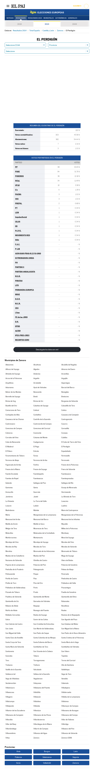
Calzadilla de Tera (68, 406)
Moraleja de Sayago (40, 542)
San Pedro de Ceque (41, 633)
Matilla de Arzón (12, 524)
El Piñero (9, 451)
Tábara (36, 656)
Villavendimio (11, 733)
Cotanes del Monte (40, 438)
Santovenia (10, 651)
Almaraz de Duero (68, 369)
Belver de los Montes (13, 392)
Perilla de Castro (12, 579)
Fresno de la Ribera (13, 469)
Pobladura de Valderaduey (15, 588)
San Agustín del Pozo (69, 620)
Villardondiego (11, 729)
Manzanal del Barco (40, 519)
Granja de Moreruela (69, 488)
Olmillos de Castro (40, 560)
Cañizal (36, 410)
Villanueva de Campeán (14, 715)
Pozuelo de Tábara (13, 592)
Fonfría (36, 465)
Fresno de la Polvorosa (69, 465)
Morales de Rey (11, 547)
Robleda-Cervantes (13, 615)
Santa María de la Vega (70, 642)
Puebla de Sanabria (68, 592)
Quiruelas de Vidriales (41, 601)
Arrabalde (37, 383)
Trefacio (36, 665)
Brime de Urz (38, 401)
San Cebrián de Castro (14, 624)
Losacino (64, 501)
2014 (47, 24)
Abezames (9, 365)
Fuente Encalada (12, 474)
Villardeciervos (39, 720)
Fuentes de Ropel (12, 478)
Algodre (36, 369)
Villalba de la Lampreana (70, 697)
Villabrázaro (10, 688)
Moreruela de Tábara (69, 551)
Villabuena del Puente (41, 688)
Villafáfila (36, 692)
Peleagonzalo (38, 569)
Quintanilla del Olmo (69, 597)
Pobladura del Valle (68, 583)
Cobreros (9, 433)
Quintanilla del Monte (41, 597)
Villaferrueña (66, 692)
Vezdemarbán (11, 683)
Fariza (35, 456)
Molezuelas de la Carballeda (44, 533)
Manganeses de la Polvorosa (72, 515)
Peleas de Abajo (67, 569)
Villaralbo (9, 720)
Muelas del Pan (39, 556)
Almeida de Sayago (13, 374)
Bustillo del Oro (11, 406)
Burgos (47, 751)
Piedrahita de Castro (69, 579)
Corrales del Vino (12, 438)
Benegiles (65, 392)
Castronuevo (10, 424)
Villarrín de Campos (40, 729)
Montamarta (38, 538)
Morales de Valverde (69, 547)
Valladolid (47, 763)
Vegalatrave (37, 679)
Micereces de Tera (40, 529)
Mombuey (65, 533)
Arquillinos (9, 383)
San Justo (9, 629)
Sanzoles (9, 656)
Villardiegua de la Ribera (42, 724)
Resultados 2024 (35, 18)
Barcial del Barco (67, 387)
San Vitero (65, 651)
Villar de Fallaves (67, 720)
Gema (35, 488)
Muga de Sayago (67, 556)
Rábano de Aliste (12, 606)
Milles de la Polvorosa (69, 529)
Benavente (37, 392)
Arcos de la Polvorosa (14, 378)
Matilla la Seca (38, 524)
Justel (35, 497)
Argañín (36, 378)
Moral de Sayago (67, 538)
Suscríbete (77, 6)
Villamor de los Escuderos (15, 711)
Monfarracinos (11, 538)
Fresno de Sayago (40, 469)
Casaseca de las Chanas (15, 419)
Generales (72, 18)
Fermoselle (65, 456)
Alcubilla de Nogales (69, 365)
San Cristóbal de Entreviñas (43, 624)
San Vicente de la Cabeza (43, 651)
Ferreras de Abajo (12, 460)
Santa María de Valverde (15, 647)
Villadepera (65, 688)
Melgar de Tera (11, 529)
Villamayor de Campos (69, 706)
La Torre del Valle (40, 501)
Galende (9, 483)
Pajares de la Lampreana (15, 565)
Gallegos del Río (67, 483)
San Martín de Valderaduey (43, 629)
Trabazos (9, 665)
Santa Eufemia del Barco (42, 642)
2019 (19, 24)
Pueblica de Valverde (13, 597)
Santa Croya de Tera (13, 642)
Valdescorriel (10, 674)
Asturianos (10, 387)
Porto (35, 588)
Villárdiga (64, 724)
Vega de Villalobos (12, 679)
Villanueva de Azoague (69, 711)
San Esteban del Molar (69, 624)
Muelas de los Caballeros (15, 556)
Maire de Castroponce (69, 510)
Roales (63, 610)
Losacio (8, 506)
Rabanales (65, 601)
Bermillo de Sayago (13, 397)
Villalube (36, 706)
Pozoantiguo (66, 588)
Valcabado (37, 670)
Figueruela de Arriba (13, 465)
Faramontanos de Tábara (15, 456)
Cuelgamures (38, 442)
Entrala (36, 451)
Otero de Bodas (67, 560)
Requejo (36, 606)
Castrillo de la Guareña (41, 419)
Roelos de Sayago (40, 615)
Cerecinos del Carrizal (41, 428)
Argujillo (64, 378)
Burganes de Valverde (69, 401)
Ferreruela (65, 460)
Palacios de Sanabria (69, 565)
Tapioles (64, 656)
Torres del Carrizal (68, 660)
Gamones (9, 488)
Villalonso (65, 701)
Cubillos (64, 438)
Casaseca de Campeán (70, 415)
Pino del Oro (38, 583)
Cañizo (63, 410)
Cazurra (64, 424)
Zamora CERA (66, 738)
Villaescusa (10, 692)
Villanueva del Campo (69, 715)
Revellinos (65, 606)
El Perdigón (65, 447)
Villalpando (10, 706)
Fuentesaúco (66, 474)
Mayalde (64, 524)
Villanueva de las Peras (42, 715)
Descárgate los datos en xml (47, 349)
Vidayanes (37, 683)
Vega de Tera (66, 674)
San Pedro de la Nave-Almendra (73, 633)
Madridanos (10, 510)
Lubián (36, 506)
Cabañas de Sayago (40, 406)
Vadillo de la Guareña (13, 670)
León (76, 751)
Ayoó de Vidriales (39, 387)
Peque (35, 574)
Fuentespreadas (67, 478)
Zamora (36, 738)
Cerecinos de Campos (14, 428)
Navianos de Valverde (14, 560)
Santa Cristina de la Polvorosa (72, 638)
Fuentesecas (38, 478)
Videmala (64, 683)
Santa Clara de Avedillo (14, 638)
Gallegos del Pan (39, 483)
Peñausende (10, 574)
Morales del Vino (67, 542)
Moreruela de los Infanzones (44, 551)
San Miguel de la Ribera (70, 629)
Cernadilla (65, 428)
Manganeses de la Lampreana (44, 515)
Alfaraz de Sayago (12, 369)
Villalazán (37, 697)
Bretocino (65, 397)
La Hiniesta (10, 501)
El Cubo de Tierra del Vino (71, 442)
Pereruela (65, 574)
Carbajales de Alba (13, 415)
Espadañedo (66, 451)
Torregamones (39, 660)
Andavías (36, 374)
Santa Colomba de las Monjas (44, 638)
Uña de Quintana (67, 665)
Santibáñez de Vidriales (70, 647)
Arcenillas (65, 374)
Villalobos (37, 701)
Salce (8, 620)
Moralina (9, 551)
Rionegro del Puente (41, 610)
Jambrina (9, 497)
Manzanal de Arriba (13, 519)
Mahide (36, 510)
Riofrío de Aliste (11, 610)
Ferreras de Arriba (40, 460)
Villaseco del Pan (67, 729)
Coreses (64, 433)
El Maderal (9, 447)
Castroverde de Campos (42, 424)
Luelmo (64, 506)
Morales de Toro (39, 547)
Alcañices (37, 365)
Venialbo (64, 679)
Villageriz (9, 697)
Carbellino (37, 415)
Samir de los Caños (40, 620)
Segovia (76, 757)
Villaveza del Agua (40, 733)
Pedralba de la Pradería (14, 569)
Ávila (18, 751)
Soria (18, 763)
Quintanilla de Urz (12, 601)
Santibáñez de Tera (40, 647)
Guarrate (36, 492)
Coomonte (37, 433)
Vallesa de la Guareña (41, 674)
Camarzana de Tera (13, 410)
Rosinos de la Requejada (70, 615)
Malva (8, 515)
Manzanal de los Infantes (70, 519)
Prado (35, 592)
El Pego (36, 447)
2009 (74, 24)
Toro (7, 660)
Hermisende (66, 492)
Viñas (8, 738)
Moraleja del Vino (12, 542)
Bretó (35, 397)
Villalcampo (10, 701)
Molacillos (9, 533)
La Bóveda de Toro (68, 497)
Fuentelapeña (38, 474)
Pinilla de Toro (11, 583)
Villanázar (37, 711)
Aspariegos (65, 383)
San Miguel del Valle (13, 633)
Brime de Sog (11, 401)
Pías (35, 579)
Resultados (21, 18)
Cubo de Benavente (13, 442)
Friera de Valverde (68, 469)
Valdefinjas (65, 670)
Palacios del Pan (39, 565)
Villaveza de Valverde (69, 733)
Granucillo (9, 492)
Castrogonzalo (66, 419)
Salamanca (47, 757)
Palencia (18, 757)
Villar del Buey (11, 724)
